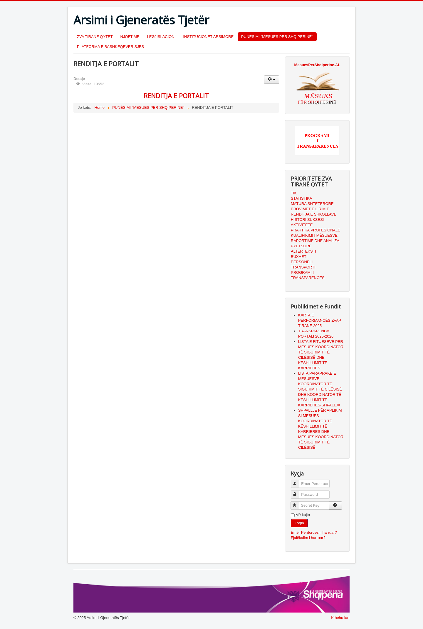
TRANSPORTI (303, 267)
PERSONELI (302, 262)
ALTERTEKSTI (303, 251)
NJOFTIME (130, 36)
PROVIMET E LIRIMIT (310, 209)
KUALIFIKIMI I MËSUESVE (314, 235)
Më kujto (303, 515)
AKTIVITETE (302, 225)
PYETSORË (301, 246)
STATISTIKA (301, 198)
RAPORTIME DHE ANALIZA (315, 240)
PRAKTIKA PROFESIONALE (315, 230)
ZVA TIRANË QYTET (95, 36)
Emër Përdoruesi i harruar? (314, 532)
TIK (294, 193)
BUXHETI (299, 256)
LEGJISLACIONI (161, 36)
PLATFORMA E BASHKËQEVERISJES (110, 46)
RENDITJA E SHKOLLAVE (313, 214)
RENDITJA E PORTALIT (176, 95)
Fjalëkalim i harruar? (308, 537)
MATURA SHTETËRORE (312, 203)
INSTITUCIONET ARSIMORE (208, 36)
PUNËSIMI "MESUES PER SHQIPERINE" (277, 36)
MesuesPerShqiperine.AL (317, 65)
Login (299, 523)
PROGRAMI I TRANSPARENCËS (308, 275)
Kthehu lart (340, 617)
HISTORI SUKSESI (307, 219)
